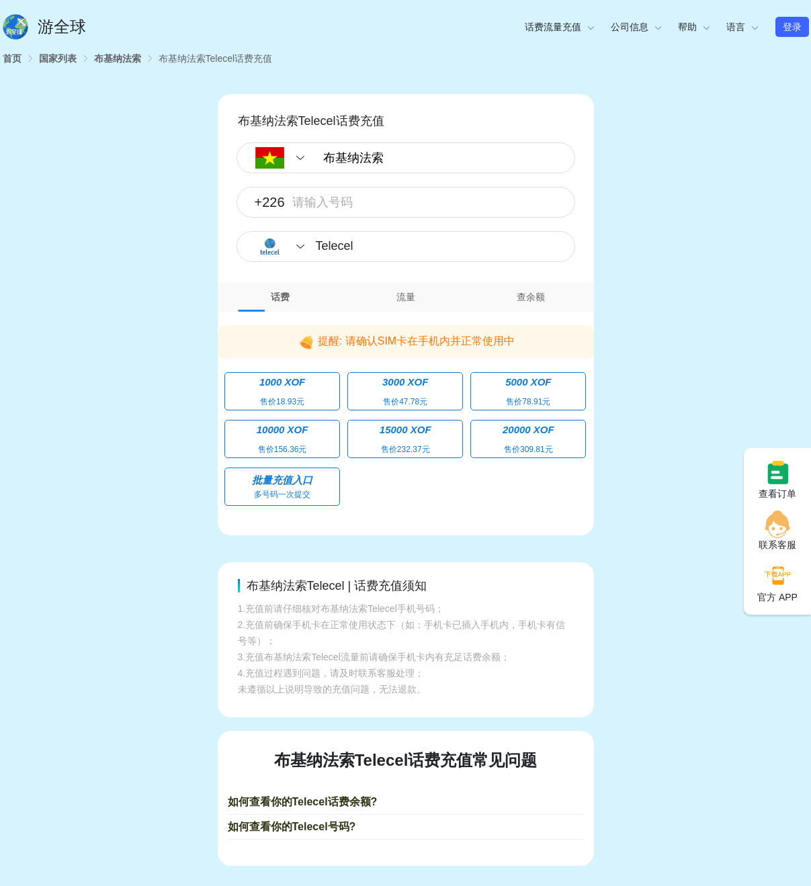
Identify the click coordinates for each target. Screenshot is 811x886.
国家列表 (58, 58)
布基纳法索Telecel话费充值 (216, 58)
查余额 (531, 297)
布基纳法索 (117, 58)
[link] (12, 58)
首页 (12, 58)
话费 (280, 297)
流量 (405, 297)
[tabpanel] (406, 414)
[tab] (280, 297)
